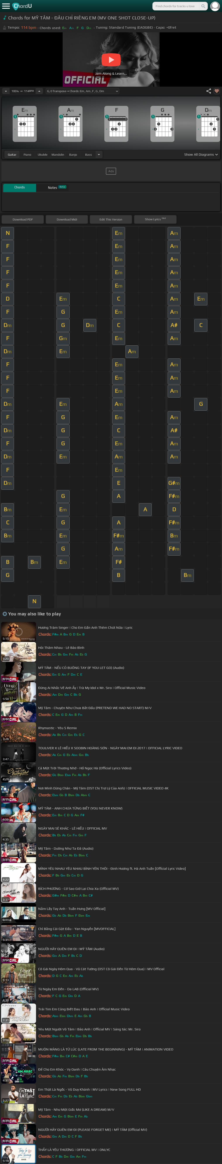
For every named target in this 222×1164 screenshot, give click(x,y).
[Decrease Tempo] (6, 91)
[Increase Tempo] (39, 91)
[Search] (203, 6)
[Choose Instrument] (99, 154)
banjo (73, 154)
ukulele (42, 154)
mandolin (58, 154)
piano (27, 154)
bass (88, 154)
